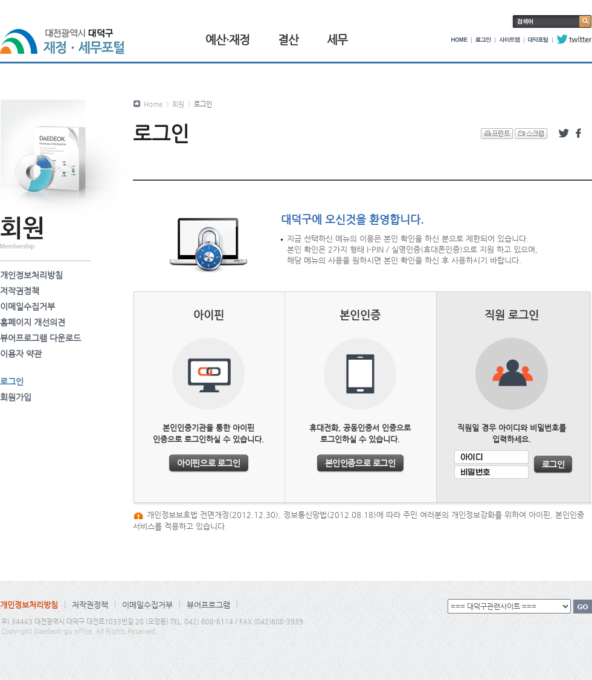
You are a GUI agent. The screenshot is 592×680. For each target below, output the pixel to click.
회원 (178, 104)
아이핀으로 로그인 (208, 463)
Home (153, 104)
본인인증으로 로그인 (360, 463)
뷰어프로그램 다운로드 (40, 338)
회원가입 (15, 397)
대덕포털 (538, 39)
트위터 (563, 133)
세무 (337, 39)
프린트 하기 (497, 133)
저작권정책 (19, 291)
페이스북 (580, 133)
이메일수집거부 (27, 306)
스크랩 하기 (531, 133)
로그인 (483, 39)
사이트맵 (509, 39)
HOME (459, 39)
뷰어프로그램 (208, 604)
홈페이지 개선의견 (32, 322)
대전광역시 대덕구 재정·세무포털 (66, 34)
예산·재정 (227, 39)
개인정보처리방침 (31, 275)
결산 (288, 39)
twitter (574, 39)
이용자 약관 (21, 353)
